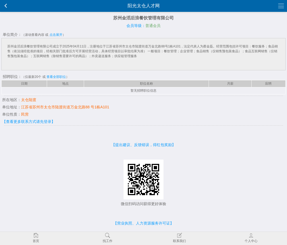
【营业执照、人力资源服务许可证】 (143, 223)
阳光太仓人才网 (144, 5)
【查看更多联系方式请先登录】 (28, 121)
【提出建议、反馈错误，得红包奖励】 (143, 145)
